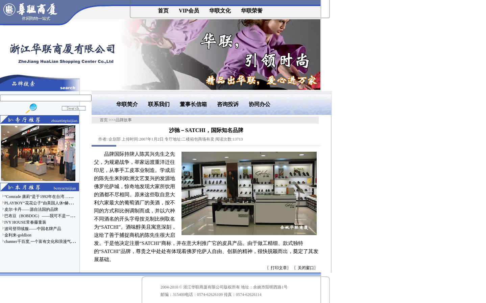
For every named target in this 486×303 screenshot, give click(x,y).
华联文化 (220, 11)
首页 (163, 11)
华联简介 (127, 104)
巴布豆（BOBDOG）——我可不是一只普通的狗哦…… (53, 215)
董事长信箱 (193, 104)
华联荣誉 (252, 11)
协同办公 (259, 104)
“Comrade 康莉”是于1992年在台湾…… (38, 196)
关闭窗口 (306, 268)
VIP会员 (189, 11)
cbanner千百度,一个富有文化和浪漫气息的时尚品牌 (49, 241)
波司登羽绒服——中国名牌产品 (32, 228)
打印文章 (279, 268)
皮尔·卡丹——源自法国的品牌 (31, 209)
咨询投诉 (228, 104)
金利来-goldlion (17, 235)
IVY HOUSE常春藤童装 (25, 222)
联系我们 (159, 104)
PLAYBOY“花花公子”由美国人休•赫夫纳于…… (46, 203)
